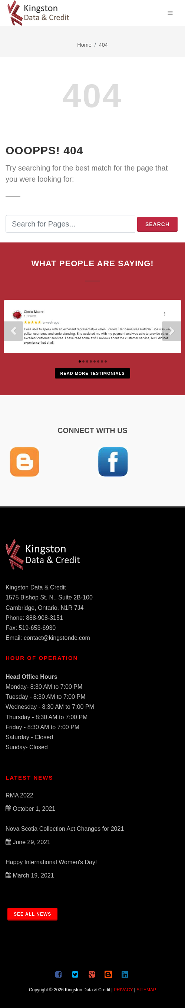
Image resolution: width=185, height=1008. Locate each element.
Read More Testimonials (92, 373)
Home (84, 45)
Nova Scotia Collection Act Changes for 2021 (65, 829)
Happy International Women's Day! (51, 862)
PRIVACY (123, 989)
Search (157, 224)
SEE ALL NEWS (32, 914)
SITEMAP (146, 989)
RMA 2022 (19, 795)
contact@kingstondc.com (57, 638)
